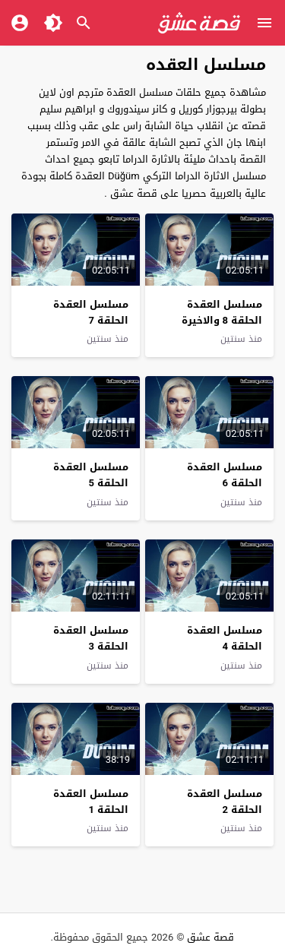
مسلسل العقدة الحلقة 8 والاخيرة (222, 312)
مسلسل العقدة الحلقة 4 (224, 638)
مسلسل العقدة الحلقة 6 (224, 474)
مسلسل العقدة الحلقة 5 (90, 474)
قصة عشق (210, 937)
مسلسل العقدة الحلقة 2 (224, 801)
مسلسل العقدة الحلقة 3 (90, 638)
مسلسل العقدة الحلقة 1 (90, 801)
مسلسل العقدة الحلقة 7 (90, 312)
